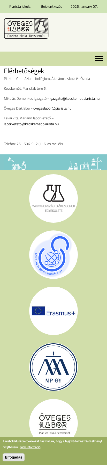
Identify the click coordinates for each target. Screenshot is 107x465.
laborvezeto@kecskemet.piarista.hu (31, 124)
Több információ (30, 447)
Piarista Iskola (19, 6)
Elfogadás (13, 457)
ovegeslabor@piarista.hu (52, 108)
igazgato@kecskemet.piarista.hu (75, 98)
